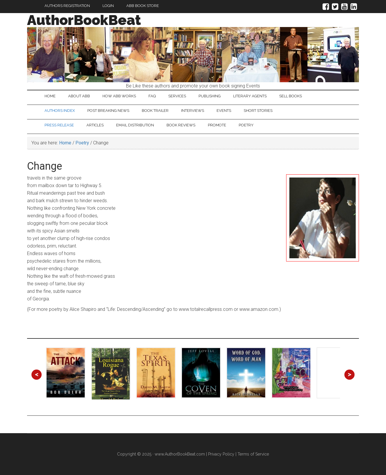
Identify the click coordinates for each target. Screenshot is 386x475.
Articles (95, 125)
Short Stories (258, 110)
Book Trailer (155, 110)
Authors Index (60, 110)
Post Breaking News (108, 110)
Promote (217, 125)
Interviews (192, 110)
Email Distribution (135, 125)
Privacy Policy (221, 454)
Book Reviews (181, 125)
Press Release (59, 125)
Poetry (246, 125)
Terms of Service (253, 454)
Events (224, 110)
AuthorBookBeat (84, 20)
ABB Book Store (142, 5)
